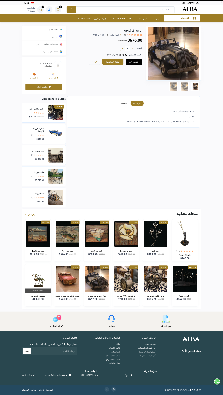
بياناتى (117, 344)
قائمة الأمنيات (114, 348)
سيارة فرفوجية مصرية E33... (67, 295)
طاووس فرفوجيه (38, 295)
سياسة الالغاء (114, 363)
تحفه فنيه (156, 251)
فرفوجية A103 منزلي (126, 295)
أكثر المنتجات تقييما (148, 355)
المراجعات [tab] (124, 103)
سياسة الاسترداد (113, 355)
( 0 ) (31, 135)
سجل (27, 351)
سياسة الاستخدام (29, 390)
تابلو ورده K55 (126, 251)
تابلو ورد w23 (185, 295)
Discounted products (123, 18)
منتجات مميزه (150, 344)
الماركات (143, 18)
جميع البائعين (100, 18)
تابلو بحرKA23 (38, 251)
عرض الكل (31, 214)
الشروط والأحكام (46, 390)
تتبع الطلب (115, 351)
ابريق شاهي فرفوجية (156, 295)
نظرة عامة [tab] (137, 103)
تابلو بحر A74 (67, 251)
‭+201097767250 (190, 3)
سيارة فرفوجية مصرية (96, 295)
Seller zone (84, 18)
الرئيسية (156, 18)
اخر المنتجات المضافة (147, 348)
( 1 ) (31, 112)
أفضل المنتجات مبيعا (147, 351)
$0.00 (30, 9)
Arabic (28, 3)
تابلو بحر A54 (96, 251)
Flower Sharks (184, 255)
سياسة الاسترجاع (113, 359)
